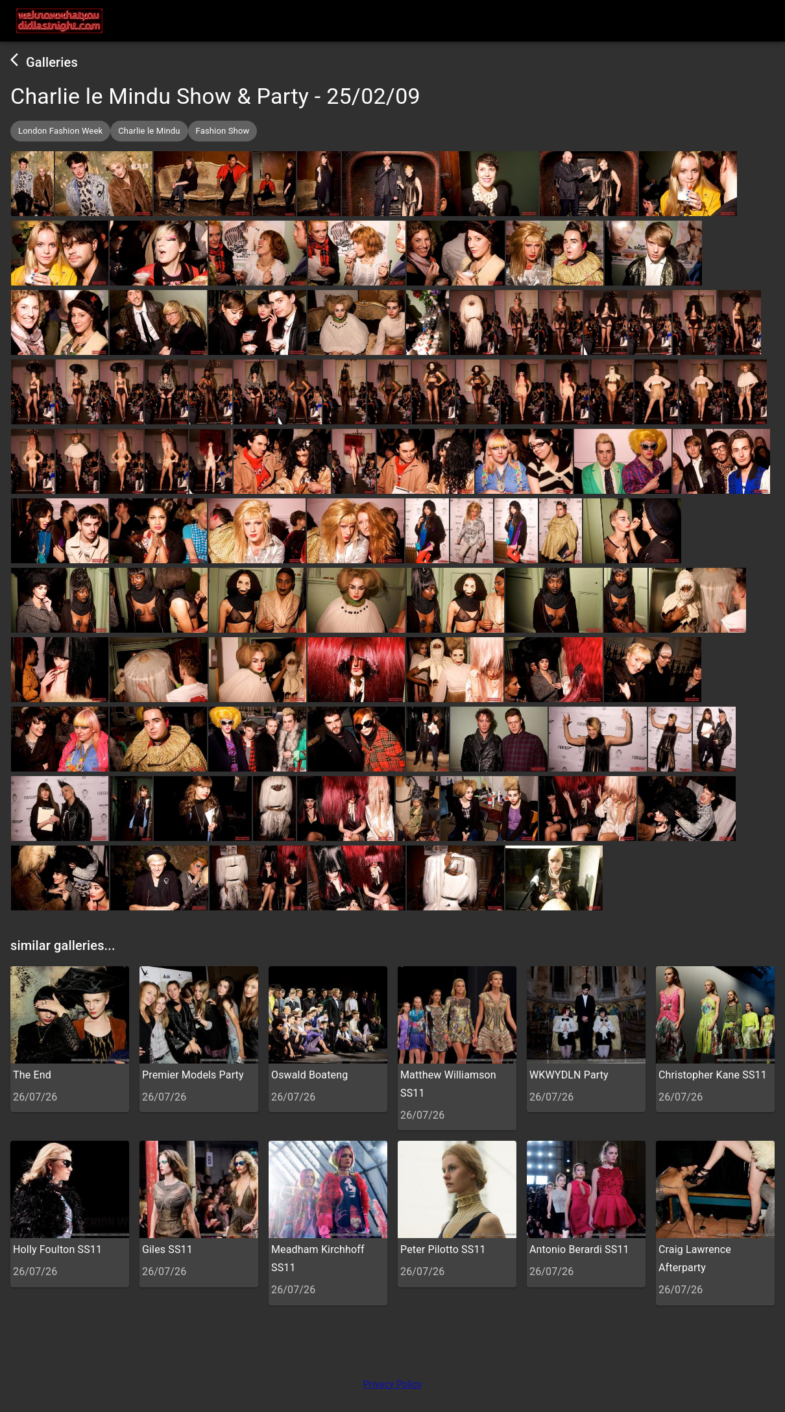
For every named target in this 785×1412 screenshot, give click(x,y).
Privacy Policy (392, 1384)
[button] (60, 131)
